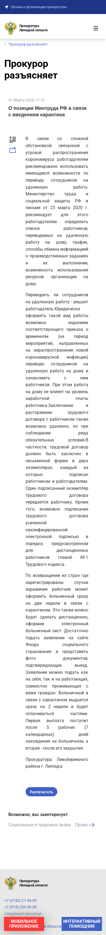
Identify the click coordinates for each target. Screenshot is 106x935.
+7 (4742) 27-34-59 (20, 900)
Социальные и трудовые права (39, 824)
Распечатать (41, 792)
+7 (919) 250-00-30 (20, 907)
